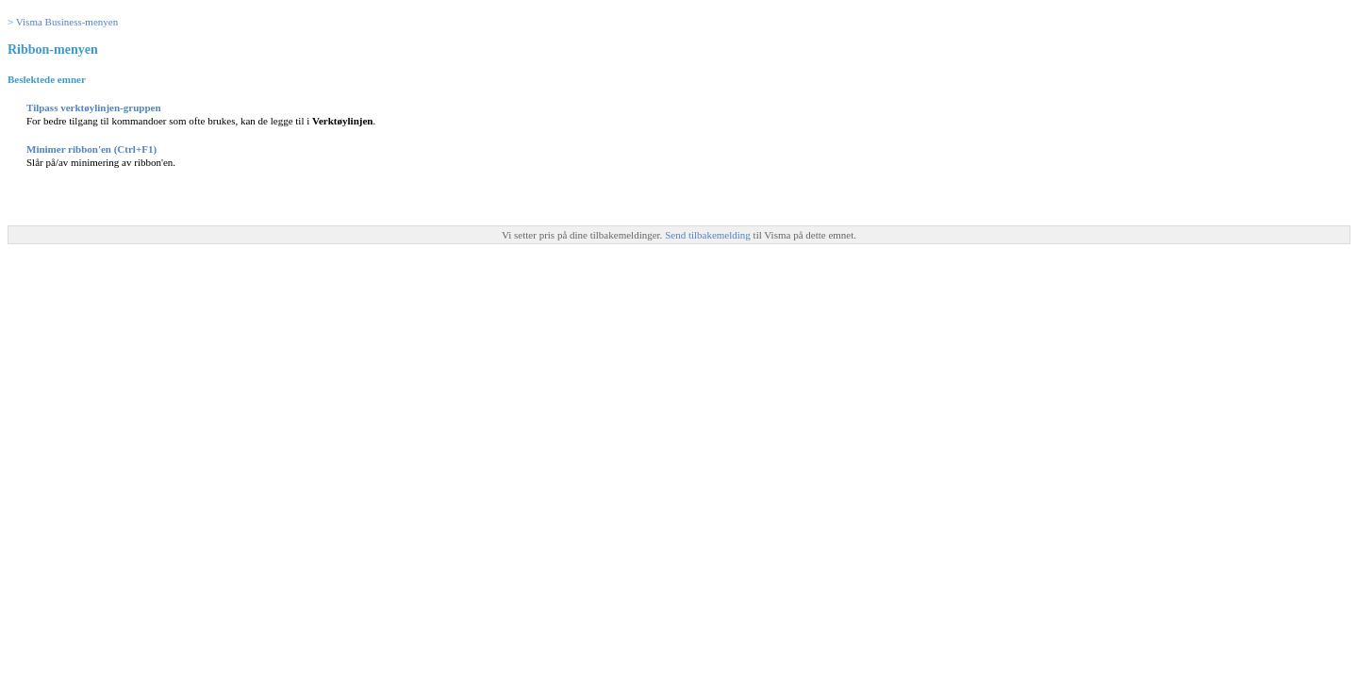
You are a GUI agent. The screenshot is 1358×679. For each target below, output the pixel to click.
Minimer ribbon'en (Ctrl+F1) (91, 149)
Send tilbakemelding (709, 234)
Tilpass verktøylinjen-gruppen (93, 107)
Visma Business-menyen (67, 21)
